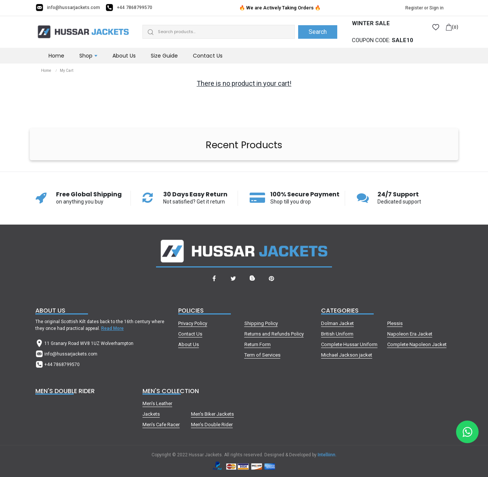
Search (318, 31)
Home (56, 55)
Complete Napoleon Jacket (417, 344)
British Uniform (337, 334)
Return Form (257, 344)
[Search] (218, 32)
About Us (124, 55)
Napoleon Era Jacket (409, 334)
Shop (85, 55)
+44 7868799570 (134, 7)
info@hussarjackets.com (73, 7)
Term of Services (262, 355)
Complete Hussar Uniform (349, 344)
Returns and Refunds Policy (274, 334)
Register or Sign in (424, 8)
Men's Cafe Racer (161, 424)
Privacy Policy (192, 323)
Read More (112, 328)
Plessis (395, 323)
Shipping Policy (261, 323)
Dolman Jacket (337, 323)
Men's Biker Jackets (212, 414)
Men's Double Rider (212, 424)
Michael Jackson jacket (346, 355)
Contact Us (208, 55)
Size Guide (164, 55)
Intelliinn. (327, 454)
